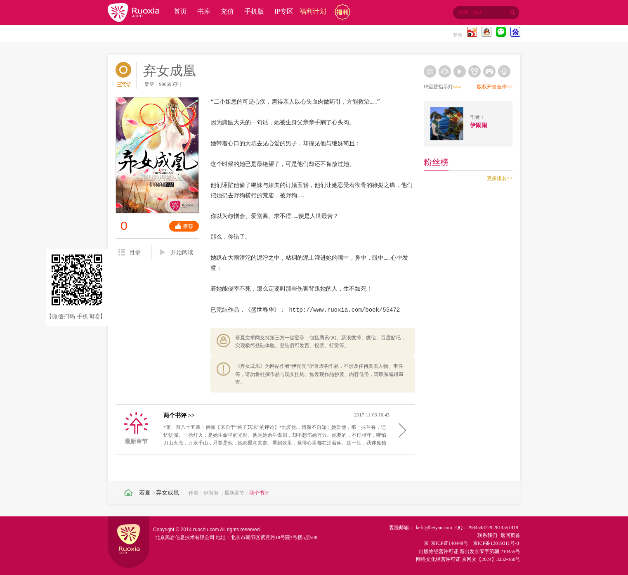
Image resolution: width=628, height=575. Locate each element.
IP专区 (283, 11)
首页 (180, 11)
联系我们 (487, 535)
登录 (458, 35)
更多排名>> (499, 178)
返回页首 (510, 535)
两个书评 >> (178, 415)
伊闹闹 (210, 493)
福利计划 (313, 11)
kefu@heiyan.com (434, 527)
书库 (203, 11)
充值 (227, 11)
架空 (149, 84)
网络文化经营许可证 (438, 559)
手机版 (254, 11)
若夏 (145, 493)
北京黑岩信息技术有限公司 (185, 537)
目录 (129, 252)
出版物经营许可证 (438, 551)
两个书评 (259, 493)
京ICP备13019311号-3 (496, 543)
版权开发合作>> (494, 87)
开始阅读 (177, 252)
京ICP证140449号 (449, 543)
